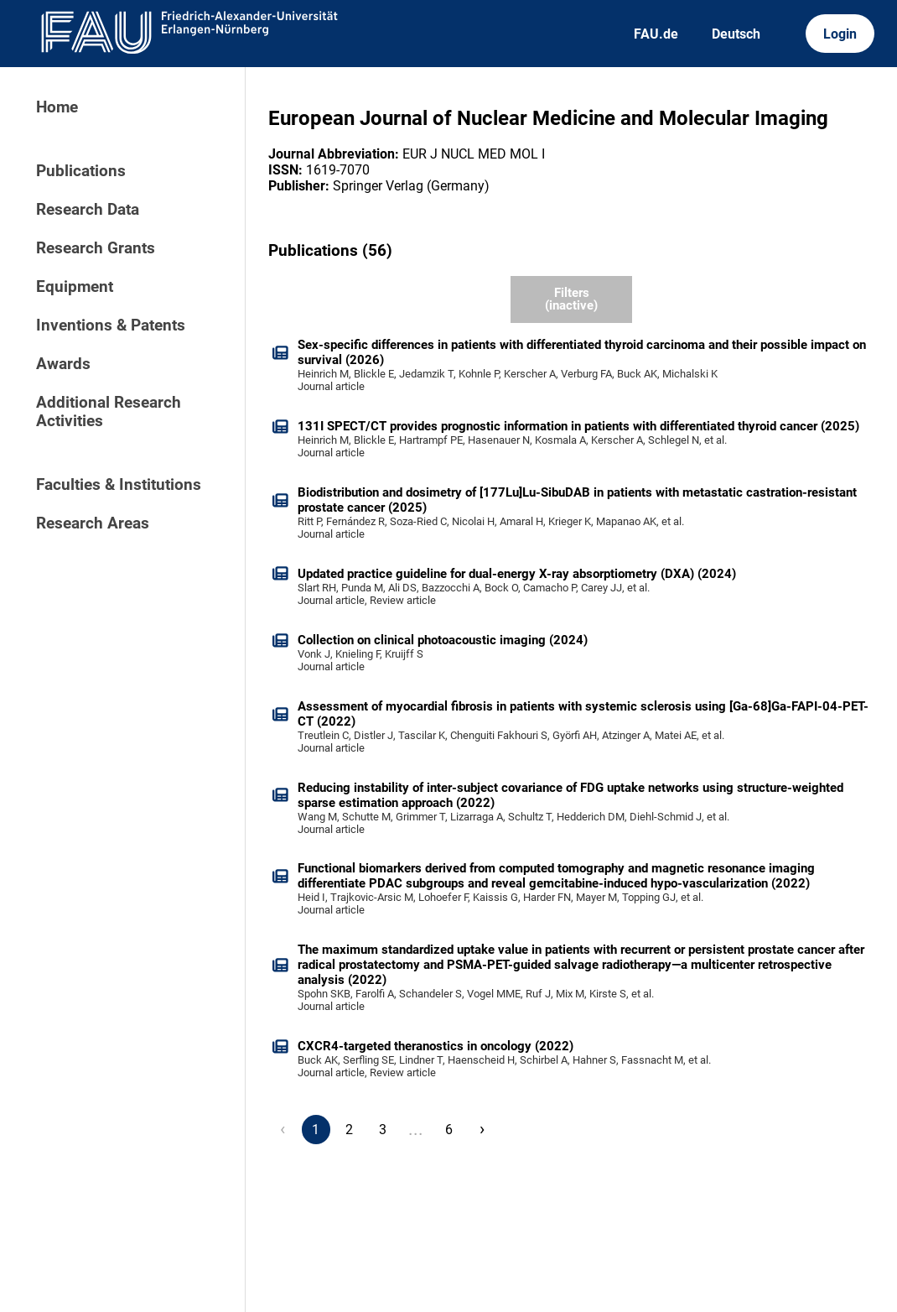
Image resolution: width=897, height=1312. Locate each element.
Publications (81, 171)
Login (840, 34)
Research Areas (92, 523)
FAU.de (656, 34)
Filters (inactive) (571, 299)
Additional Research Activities (108, 411)
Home (57, 107)
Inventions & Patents (110, 325)
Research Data (87, 209)
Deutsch (736, 34)
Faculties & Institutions (118, 485)
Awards (63, 364)
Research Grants (95, 248)
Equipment (74, 287)
